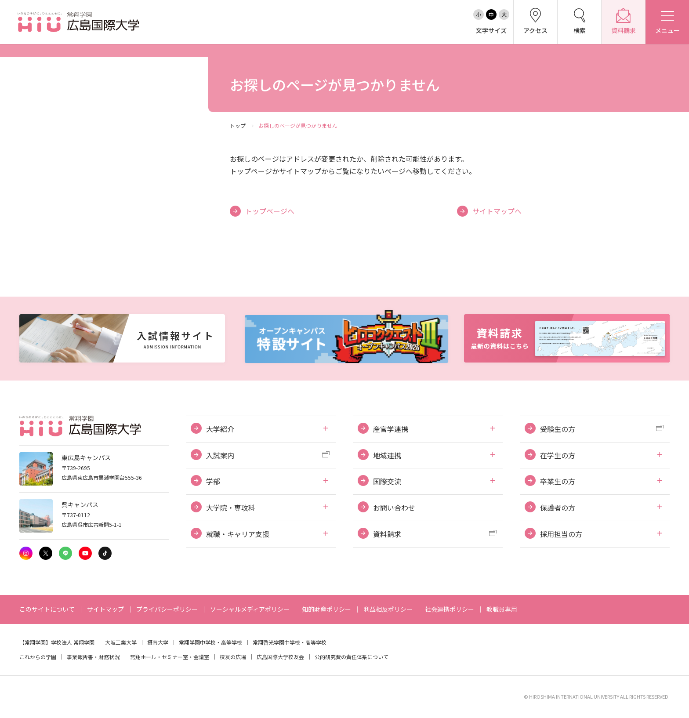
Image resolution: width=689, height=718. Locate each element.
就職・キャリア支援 (237, 534)
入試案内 (220, 455)
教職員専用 (501, 609)
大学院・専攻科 (230, 507)
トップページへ (269, 211)
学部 (213, 481)
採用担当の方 (561, 534)
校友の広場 (233, 656)
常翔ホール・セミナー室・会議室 (169, 656)
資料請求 (387, 534)
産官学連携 (390, 429)
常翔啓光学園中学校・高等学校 (289, 642)
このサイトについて (47, 609)
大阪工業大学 (121, 642)
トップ (238, 125)
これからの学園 (37, 656)
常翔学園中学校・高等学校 (210, 642)
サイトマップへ (497, 211)
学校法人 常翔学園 (72, 642)
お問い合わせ (394, 507)
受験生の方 (557, 429)
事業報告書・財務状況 (93, 656)
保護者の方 (557, 507)
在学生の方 (557, 455)
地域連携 (387, 455)
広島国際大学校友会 (280, 656)
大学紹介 (220, 429)
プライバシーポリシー (167, 609)
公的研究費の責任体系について (351, 656)
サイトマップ (105, 609)
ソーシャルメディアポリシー (250, 609)
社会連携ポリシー (449, 609)
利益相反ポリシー (388, 609)
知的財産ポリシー (326, 609)
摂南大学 (157, 642)
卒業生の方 (557, 481)
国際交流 (387, 481)
